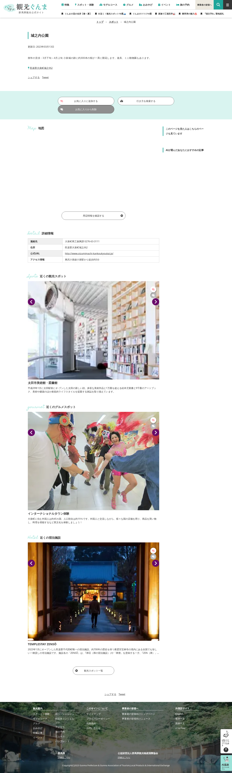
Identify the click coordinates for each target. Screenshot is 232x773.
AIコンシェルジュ (64, 714)
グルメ (36, 723)
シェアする (34, 77)
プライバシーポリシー (98, 718)
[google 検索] (218, 4)
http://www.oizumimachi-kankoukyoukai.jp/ (89, 253)
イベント (37, 737)
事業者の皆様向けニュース (136, 718)
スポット (113, 21)
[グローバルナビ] (227, 4)
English (179, 714)
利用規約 (91, 723)
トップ (99, 21)
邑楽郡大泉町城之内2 (41, 68)
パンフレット (62, 741)
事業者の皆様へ (204, 4)
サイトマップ (93, 714)
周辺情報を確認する (103, 215)
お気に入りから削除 (78, 109)
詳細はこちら (64, 757)
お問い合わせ (93, 728)
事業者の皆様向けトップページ (138, 714)
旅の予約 (60, 731)
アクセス (60, 727)
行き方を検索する (138, 101)
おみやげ (37, 728)
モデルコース (40, 718)
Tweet (45, 77)
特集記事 (37, 732)
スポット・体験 (41, 714)
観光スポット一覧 (89, 670)
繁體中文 (180, 718)
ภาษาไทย (180, 728)
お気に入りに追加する (79, 101)
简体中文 (180, 723)
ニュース (60, 736)
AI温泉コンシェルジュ (64, 720)
